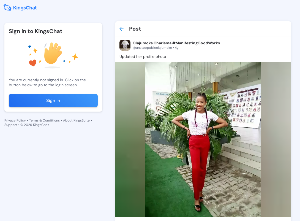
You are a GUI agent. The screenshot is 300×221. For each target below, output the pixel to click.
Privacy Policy (15, 120)
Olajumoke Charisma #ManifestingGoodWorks (176, 43)
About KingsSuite (76, 120)
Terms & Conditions (44, 120)
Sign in (53, 100)
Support (10, 125)
